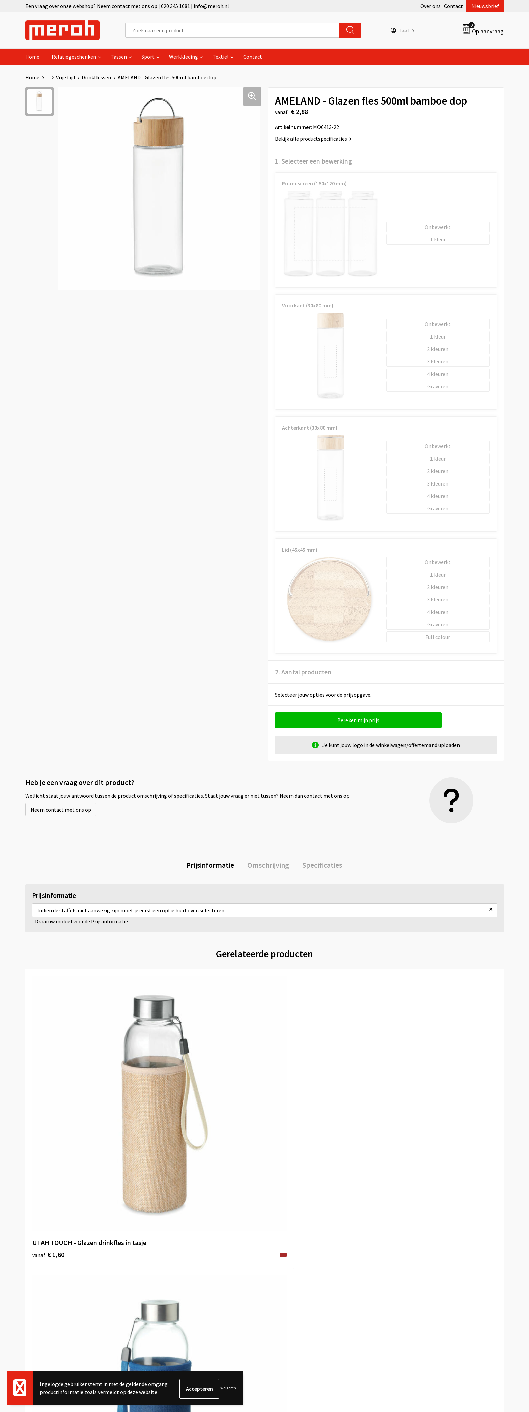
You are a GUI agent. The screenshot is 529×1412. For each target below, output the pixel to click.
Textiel (221, 56)
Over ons (430, 6)
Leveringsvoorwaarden (418, 1232)
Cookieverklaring (411, 1242)
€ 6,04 (407, 1117)
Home (32, 56)
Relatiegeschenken (74, 56)
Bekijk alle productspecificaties (313, 138)
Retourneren (288, 1232)
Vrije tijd (65, 77)
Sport (148, 56)
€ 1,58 (288, 1117)
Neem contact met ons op (61, 809)
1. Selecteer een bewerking (313, 161)
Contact (453, 6)
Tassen (119, 56)
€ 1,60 (48, 1117)
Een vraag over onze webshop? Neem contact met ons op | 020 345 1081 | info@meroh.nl (127, 6)
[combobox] (232, 30)
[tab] (213, 866)
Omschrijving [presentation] (268, 866)
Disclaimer (404, 1263)
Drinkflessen (96, 77)
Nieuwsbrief (485, 6)
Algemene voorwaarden (419, 1221)
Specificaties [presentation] (319, 866)
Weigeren (228, 1388)
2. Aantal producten (303, 672)
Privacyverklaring (412, 1252)
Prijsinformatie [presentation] (213, 866)
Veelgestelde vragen (177, 1242)
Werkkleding (183, 56)
